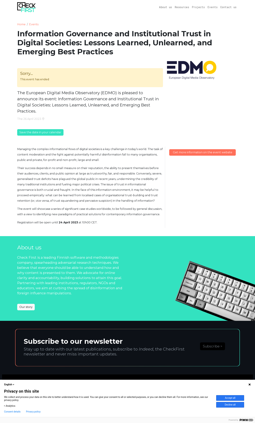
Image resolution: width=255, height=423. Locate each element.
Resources (182, 7)
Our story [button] (26, 307)
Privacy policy (33, 411)
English (9, 384)
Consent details (12, 411)
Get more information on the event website (202, 152)
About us (165, 7)
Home (21, 24)
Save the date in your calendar (40, 132)
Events (213, 7)
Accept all (230, 398)
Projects (198, 7)
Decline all (230, 404)
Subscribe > (212, 346)
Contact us (228, 7)
